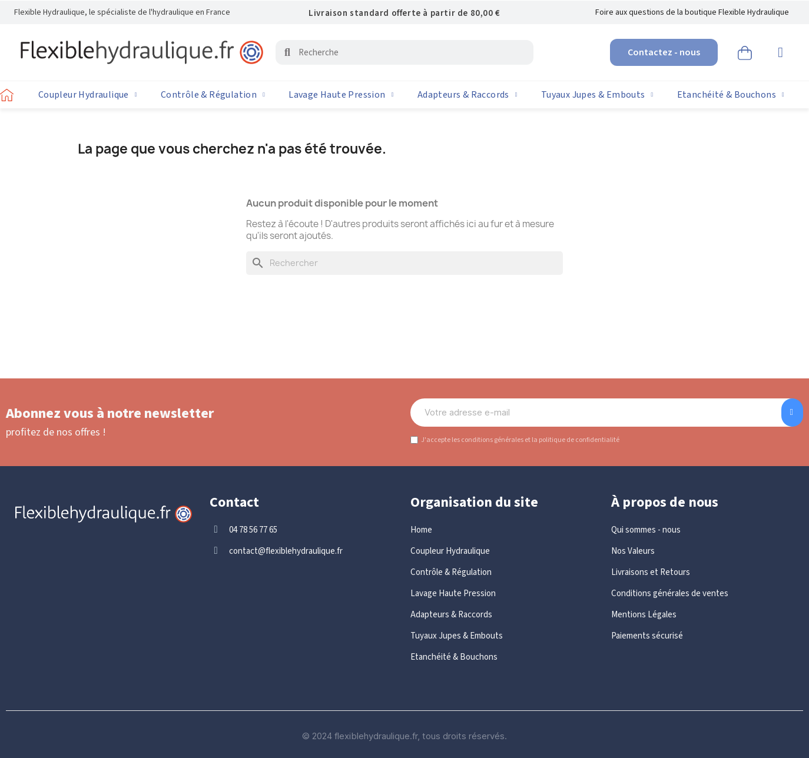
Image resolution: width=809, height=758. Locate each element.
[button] (745, 51)
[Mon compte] (780, 52)
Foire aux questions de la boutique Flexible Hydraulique (692, 12)
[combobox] (406, 52)
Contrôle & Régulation (213, 95)
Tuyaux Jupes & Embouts (597, 95)
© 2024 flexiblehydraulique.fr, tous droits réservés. (404, 736)
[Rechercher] (404, 263)
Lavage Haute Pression (341, 95)
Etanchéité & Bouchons (730, 95)
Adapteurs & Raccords (467, 95)
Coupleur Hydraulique (87, 95)
